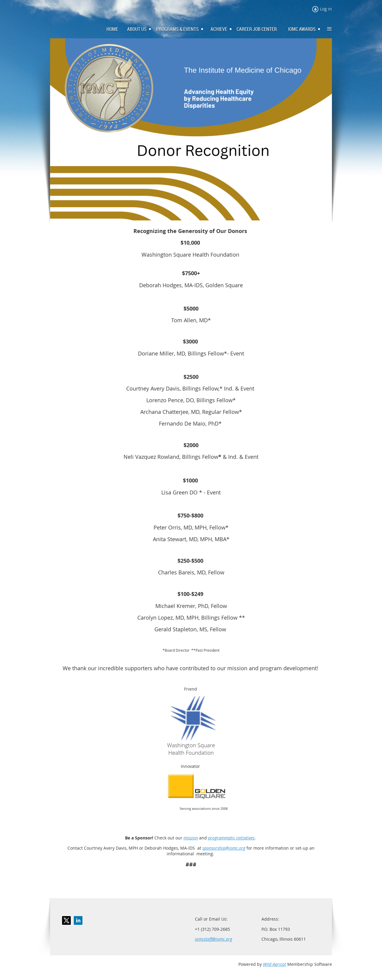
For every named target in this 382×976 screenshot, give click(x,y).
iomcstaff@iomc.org (213, 939)
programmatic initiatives (231, 838)
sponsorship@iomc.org (223, 848)
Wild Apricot (274, 964)
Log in (326, 9)
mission (191, 838)
